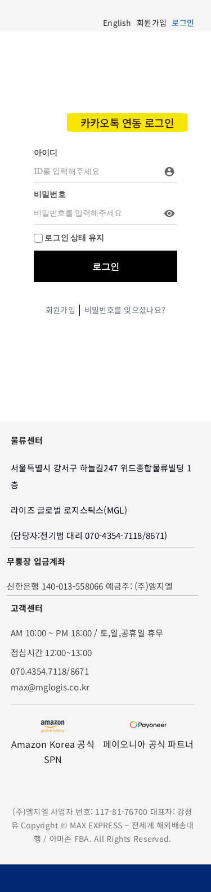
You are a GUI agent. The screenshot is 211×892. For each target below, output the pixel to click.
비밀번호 (50, 194)
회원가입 (60, 309)
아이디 (46, 153)
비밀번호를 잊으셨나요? (124, 309)
